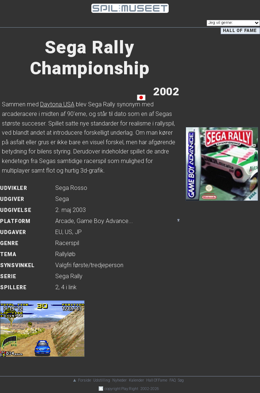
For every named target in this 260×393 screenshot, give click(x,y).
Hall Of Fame (156, 380)
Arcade (64, 220)
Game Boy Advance (103, 220)
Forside (84, 380)
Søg (181, 380)
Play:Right (129, 389)
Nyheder (119, 380)
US (68, 232)
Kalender (136, 380)
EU (58, 232)
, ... (94, 220)
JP (78, 232)
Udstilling (101, 380)
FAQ (172, 380)
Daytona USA (57, 104)
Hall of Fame (240, 30)
